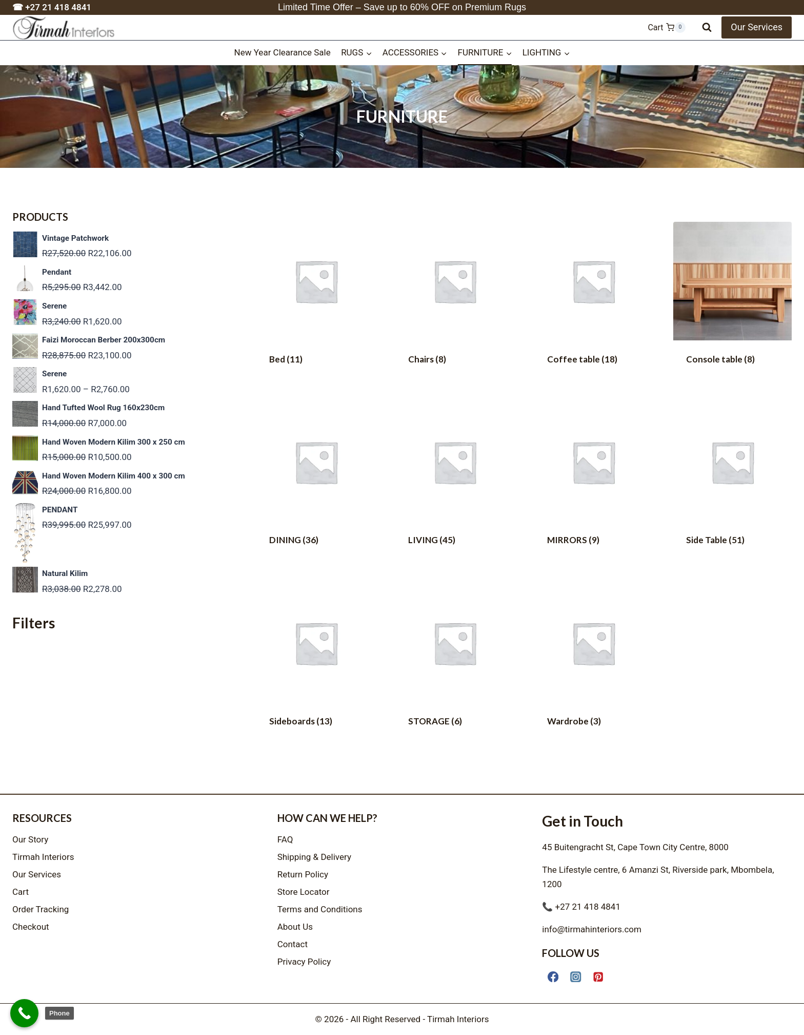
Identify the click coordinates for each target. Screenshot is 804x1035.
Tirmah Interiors (43, 857)
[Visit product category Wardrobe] (593, 664)
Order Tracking (40, 909)
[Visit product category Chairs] (455, 302)
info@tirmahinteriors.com (591, 929)
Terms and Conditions (320, 909)
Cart (20, 892)
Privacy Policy (304, 961)
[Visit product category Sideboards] (316, 664)
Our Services (756, 27)
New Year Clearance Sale (282, 52)
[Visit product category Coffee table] (593, 302)
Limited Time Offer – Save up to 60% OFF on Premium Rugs (402, 7)
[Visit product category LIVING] (455, 483)
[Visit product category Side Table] (732, 483)
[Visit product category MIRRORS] (593, 483)
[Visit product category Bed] (316, 302)
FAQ (285, 839)
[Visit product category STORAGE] (455, 664)
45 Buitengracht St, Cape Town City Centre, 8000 (635, 847)
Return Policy (302, 874)
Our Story (30, 839)
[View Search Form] (706, 27)
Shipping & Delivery (314, 857)
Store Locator (303, 892)
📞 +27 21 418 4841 (581, 907)
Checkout (30, 927)
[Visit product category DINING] (316, 483)
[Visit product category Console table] (732, 302)
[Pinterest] (599, 977)
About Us (295, 927)
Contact (292, 944)
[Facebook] (553, 977)
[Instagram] (576, 977)
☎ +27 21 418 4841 (51, 7)
